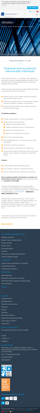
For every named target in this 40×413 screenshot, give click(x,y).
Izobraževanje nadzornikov (9, 269)
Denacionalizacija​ (6, 275)
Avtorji (24, 410)
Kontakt (3, 310)
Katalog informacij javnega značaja (11, 318)
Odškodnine (6, 272)
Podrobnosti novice (20, 54)
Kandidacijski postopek (8, 266)
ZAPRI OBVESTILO (32, 7)
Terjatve (4, 287)
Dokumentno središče (7, 315)
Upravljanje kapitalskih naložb (13, 234)
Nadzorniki (5, 260)
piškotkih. (4, 5)
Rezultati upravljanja (7, 248)
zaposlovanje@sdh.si (19, 191)
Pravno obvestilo (20, 408)
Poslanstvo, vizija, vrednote (9, 304)
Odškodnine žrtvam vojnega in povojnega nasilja (15, 281)
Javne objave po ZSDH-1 (8, 321)
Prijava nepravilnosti (9, 327)
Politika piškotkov (6, 410)
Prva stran (4, 54)
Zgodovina (4, 307)
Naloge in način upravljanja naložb (11, 240)
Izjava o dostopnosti (16, 410)
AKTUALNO (12, 54)
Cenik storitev (5, 323)
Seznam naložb (6, 246)
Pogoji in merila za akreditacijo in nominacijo (14, 263)
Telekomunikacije (6, 283)
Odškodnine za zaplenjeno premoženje (12, 278)
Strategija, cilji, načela (7, 237)
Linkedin (30, 410)
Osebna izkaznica (6, 298)
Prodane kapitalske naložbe (9, 257)
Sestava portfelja (6, 243)
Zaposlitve (4, 312)
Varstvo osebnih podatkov (31, 408)
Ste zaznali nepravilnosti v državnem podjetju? (15, 330)
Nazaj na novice (7, 224)
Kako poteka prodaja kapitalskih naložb (13, 254)
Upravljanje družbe (6, 301)
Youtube (5, 411)
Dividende (4, 251)
